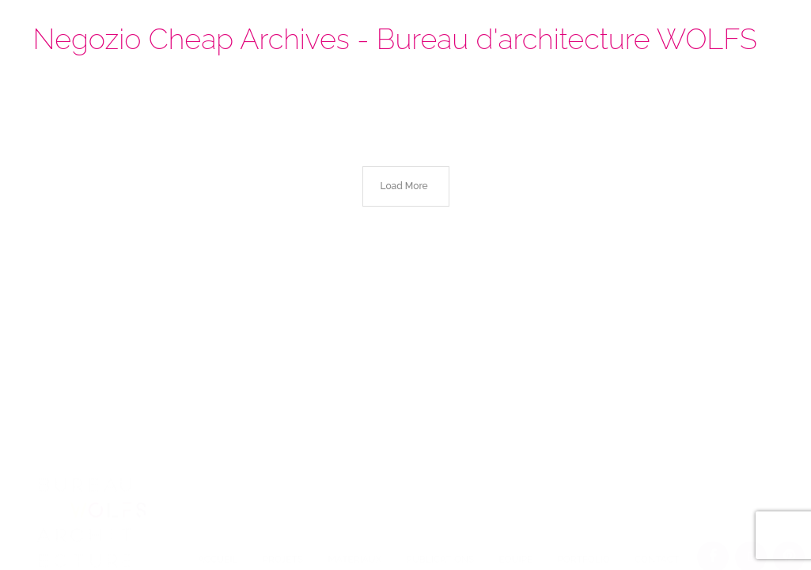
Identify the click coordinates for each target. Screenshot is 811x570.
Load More (404, 186)
